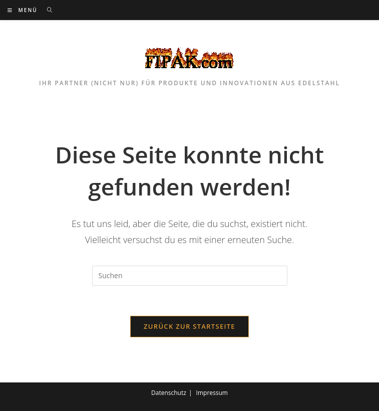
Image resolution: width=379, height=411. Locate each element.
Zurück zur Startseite (189, 326)
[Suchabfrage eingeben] (189, 276)
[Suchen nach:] (46, 10)
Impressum (212, 392)
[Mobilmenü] (24, 10)
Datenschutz (168, 392)
